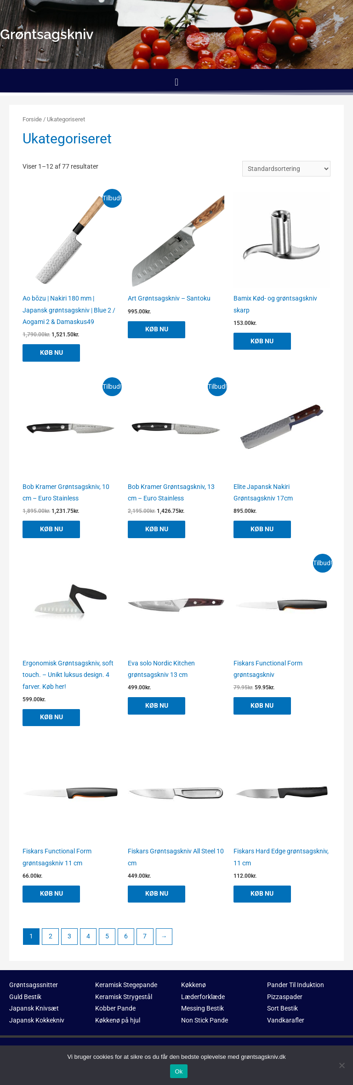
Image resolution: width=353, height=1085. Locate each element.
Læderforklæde (203, 997)
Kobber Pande (115, 1009)
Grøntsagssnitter (33, 985)
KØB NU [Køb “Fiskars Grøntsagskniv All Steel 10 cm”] (157, 894)
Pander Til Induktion (295, 985)
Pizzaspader (284, 997)
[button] (176, 82)
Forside (32, 119)
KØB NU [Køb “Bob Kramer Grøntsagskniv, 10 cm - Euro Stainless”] (52, 529)
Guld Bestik (25, 997)
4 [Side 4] (88, 937)
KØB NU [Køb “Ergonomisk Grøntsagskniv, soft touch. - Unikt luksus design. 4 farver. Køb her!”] (52, 717)
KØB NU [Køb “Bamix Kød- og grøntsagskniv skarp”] (263, 341)
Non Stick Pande (204, 1021)
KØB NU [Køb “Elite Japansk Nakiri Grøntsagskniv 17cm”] (263, 529)
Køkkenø (193, 985)
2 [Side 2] (50, 937)
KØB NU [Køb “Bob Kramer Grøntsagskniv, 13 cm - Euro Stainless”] (157, 529)
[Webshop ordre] (286, 168)
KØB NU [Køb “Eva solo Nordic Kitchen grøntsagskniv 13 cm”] (157, 706)
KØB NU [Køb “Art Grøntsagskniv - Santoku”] (157, 329)
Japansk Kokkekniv (36, 1021)
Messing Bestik (202, 1009)
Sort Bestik (282, 1009)
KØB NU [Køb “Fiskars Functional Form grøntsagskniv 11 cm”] (52, 894)
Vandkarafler (285, 1021)
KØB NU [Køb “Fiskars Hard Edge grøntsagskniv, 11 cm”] (263, 894)
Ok (178, 1071)
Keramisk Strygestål (123, 997)
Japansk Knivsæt (34, 1009)
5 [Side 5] (107, 937)
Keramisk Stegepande (126, 985)
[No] (341, 1065)
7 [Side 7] (145, 937)
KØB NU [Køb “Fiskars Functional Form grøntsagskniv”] (263, 706)
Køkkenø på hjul (117, 1021)
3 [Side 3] (69, 937)
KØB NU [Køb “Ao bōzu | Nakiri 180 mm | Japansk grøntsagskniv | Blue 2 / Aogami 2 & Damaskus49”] (52, 352)
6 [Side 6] (126, 937)
